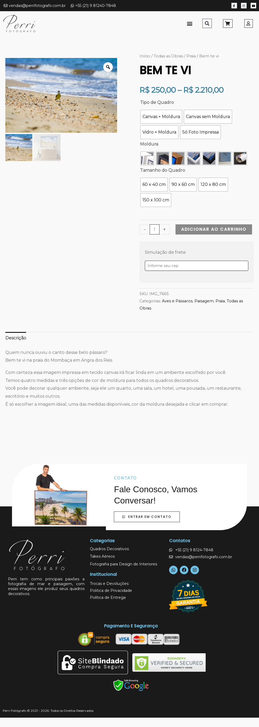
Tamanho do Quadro (162, 170)
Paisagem (204, 301)
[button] (189, 23)
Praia (191, 56)
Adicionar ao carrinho (213, 229)
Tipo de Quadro (157, 102)
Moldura (149, 144)
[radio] (161, 116)
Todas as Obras (168, 56)
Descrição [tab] (15, 338)
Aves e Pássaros (177, 301)
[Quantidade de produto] (155, 229)
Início (145, 56)
